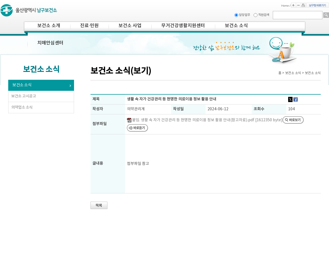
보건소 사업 (129, 26)
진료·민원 (89, 26)
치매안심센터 (50, 43)
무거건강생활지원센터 (183, 26)
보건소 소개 (48, 26)
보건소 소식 (236, 26)
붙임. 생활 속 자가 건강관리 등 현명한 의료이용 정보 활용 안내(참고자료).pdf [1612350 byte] (205, 120)
